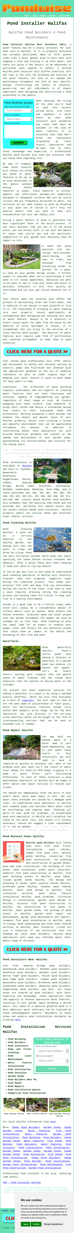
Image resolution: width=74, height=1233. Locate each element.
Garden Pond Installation (20, 1164)
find (15, 966)
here (17, 1020)
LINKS (34, 16)
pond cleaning (12, 575)
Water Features (39, 1131)
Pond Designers (27, 1144)
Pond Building (31, 1137)
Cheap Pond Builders (26, 1127)
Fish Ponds (54, 1141)
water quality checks (44, 883)
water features (47, 131)
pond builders (62, 499)
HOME (26, 16)
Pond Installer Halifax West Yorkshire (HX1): (35, 44)
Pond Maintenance (51, 1164)
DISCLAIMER (64, 16)
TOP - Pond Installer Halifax (22, 1182)
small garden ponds (28, 910)
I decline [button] (36, 1224)
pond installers (48, 509)
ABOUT (43, 16)
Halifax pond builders (40, 843)
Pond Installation (30, 1147)
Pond (5, 462)
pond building (61, 387)
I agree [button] (25, 1224)
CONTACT (52, 16)
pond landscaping (29, 924)
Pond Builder (33, 1161)
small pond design (30, 890)
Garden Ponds (52, 1127)
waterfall (20, 697)
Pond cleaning (50, 621)
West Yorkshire (43, 927)
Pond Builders (52, 1137)
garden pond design (52, 900)
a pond (67, 92)
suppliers (28, 700)
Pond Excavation (33, 1154)
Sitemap (5, 1210)
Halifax (27, 466)
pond (50, 104)
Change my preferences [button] (53, 1224)
